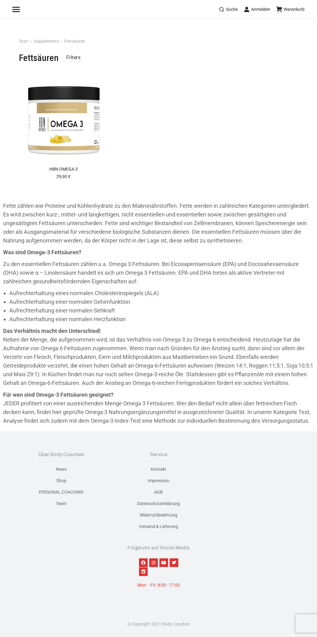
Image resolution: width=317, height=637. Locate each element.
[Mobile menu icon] (23, 9)
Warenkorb (290, 9)
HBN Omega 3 (63, 169)
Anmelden (257, 9)
